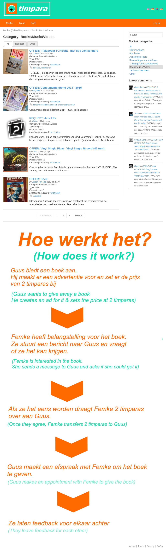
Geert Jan (138, 87)
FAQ (33, 23)
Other (132, 74)
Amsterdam (55, 65)
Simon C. (36, 53)
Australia (37, 196)
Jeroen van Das (39, 182)
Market (9, 23)
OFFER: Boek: (38, 179)
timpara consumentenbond (45, 105)
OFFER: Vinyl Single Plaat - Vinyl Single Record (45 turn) (67, 148)
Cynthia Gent (140, 140)
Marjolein (36, 90)
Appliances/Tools (138, 56)
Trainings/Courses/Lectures (143, 63)
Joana (137, 113)
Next (77, 215)
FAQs (160, 546)
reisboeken (46, 68)
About (132, 546)
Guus (136, 166)
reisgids (36, 68)
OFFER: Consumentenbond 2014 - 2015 (55, 87)
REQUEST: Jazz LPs (42, 118)
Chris (34, 121)
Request (19, 44)
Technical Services (139, 70)
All (8, 44)
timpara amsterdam (66, 105)
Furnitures (134, 53)
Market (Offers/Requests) (16, 30)
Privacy (150, 546)
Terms (141, 546)
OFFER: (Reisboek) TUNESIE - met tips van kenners (63, 50)
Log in (157, 23)
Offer (32, 44)
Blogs (22, 23)
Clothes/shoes (136, 50)
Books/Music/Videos (42, 30)
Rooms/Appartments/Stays (143, 60)
